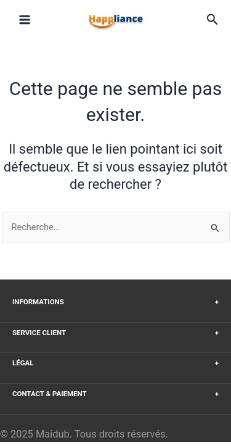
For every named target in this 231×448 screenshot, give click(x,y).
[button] (212, 19)
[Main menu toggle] (24, 19)
